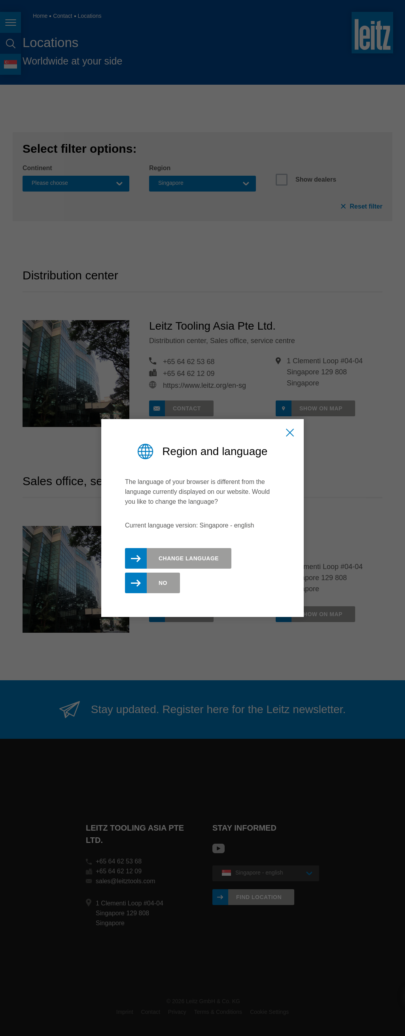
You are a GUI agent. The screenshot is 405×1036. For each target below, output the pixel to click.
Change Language (189, 558)
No (163, 583)
